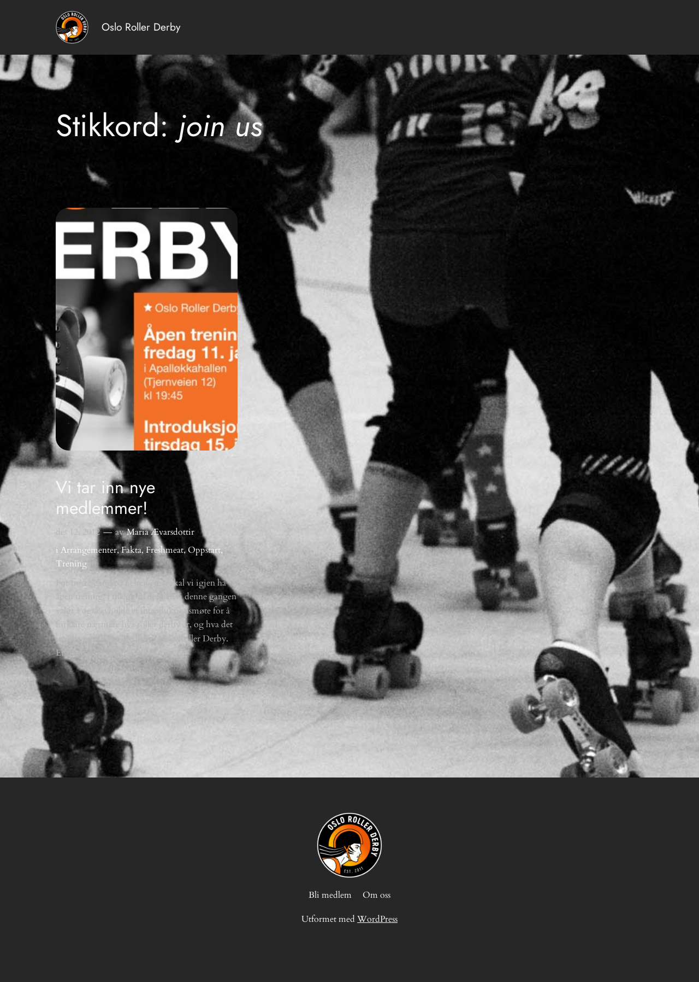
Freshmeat (164, 550)
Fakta (131, 550)
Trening (71, 564)
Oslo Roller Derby (141, 26)
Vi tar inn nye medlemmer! (105, 498)
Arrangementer (89, 550)
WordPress (377, 919)
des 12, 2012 (78, 532)
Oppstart (204, 550)
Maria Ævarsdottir (160, 532)
